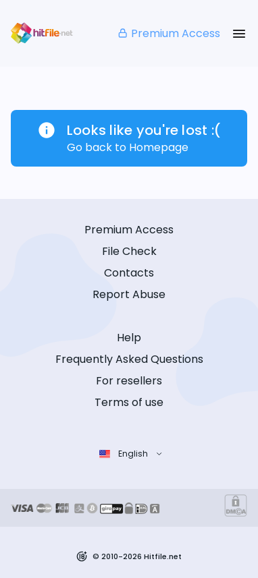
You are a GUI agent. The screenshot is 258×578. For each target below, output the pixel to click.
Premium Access (168, 33)
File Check (129, 251)
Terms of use (129, 402)
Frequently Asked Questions (129, 359)
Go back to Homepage (127, 147)
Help (129, 337)
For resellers (129, 380)
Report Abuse (129, 294)
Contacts (129, 273)
